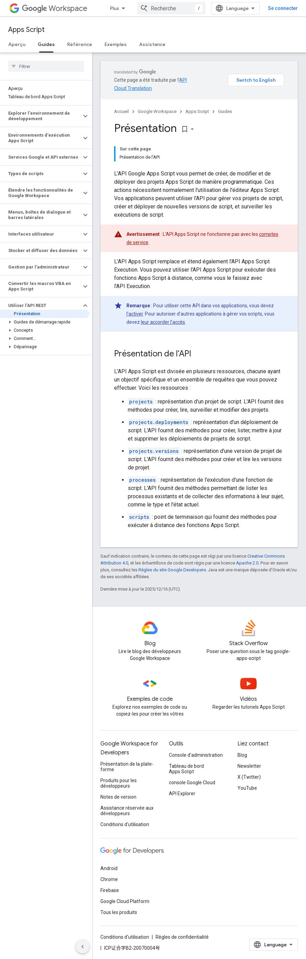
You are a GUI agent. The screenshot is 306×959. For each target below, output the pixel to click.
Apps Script (26, 29)
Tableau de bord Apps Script (186, 768)
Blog (242, 755)
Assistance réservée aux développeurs (127, 810)
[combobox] (171, 8)
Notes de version (118, 797)
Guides (225, 111)
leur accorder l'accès (163, 322)
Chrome (109, 879)
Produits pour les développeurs (118, 783)
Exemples (116, 44)
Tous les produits (118, 912)
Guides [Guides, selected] (46, 44)
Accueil (121, 111)
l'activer (134, 314)
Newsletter (249, 766)
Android (109, 868)
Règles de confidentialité (182, 937)
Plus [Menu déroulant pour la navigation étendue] (114, 8)
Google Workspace (157, 111)
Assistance (152, 44)
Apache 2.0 (247, 563)
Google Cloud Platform (124, 901)
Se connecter (283, 8)
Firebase (109, 890)
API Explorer (182, 793)
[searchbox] (46, 66)
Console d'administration (196, 755)
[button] (40, 116)
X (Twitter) (249, 777)
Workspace (54, 8)
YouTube (247, 788)
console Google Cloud (192, 782)
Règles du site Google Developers (172, 569)
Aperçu (16, 44)
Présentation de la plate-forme (127, 766)
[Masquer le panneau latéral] (82, 947)
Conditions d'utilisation (124, 824)
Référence (79, 44)
